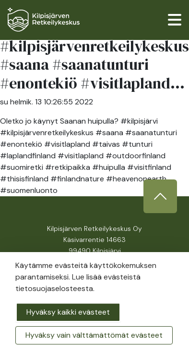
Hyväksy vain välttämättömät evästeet (94, 335)
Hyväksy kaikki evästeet (68, 312)
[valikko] (174, 19)
